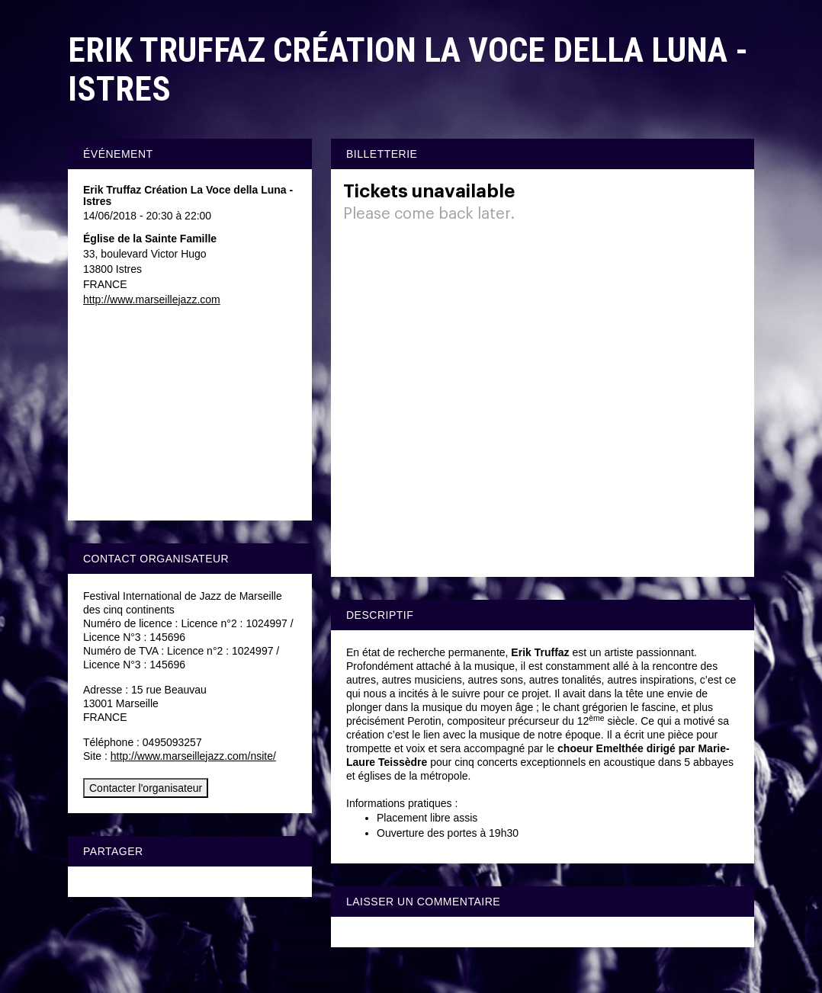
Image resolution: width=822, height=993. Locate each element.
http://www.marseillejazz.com (151, 299)
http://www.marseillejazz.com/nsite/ (193, 756)
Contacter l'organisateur (145, 788)
